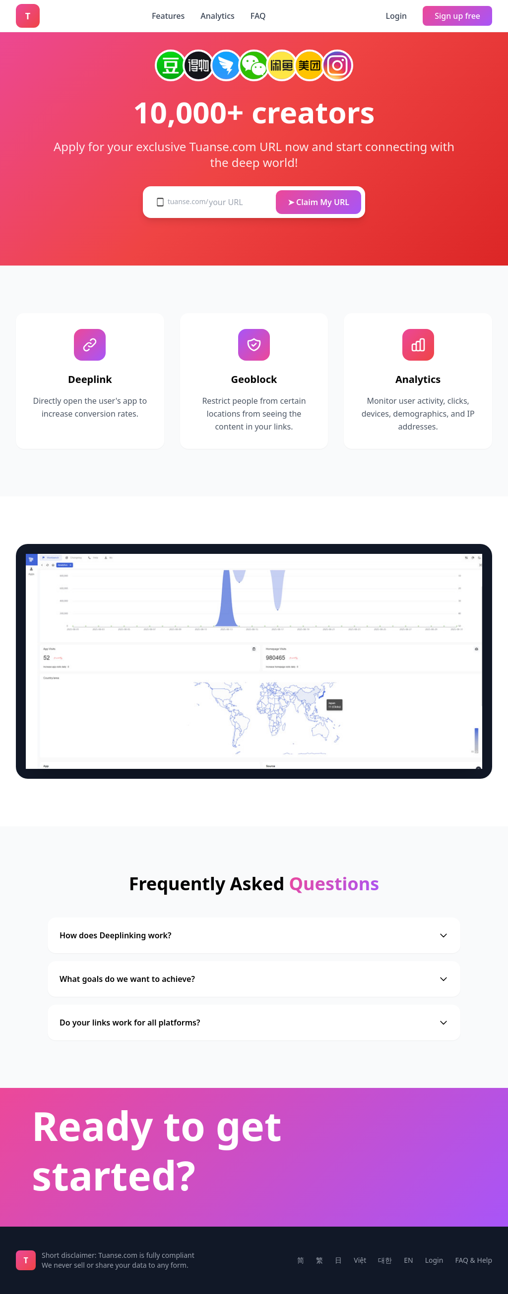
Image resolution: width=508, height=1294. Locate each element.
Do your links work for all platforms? (254, 1022)
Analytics (217, 15)
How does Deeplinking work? (254, 935)
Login (396, 15)
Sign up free (457, 15)
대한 (385, 1260)
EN (408, 1260)
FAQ (258, 15)
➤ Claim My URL (318, 202)
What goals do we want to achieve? (254, 978)
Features (168, 15)
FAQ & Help (473, 1260)
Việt (360, 1260)
